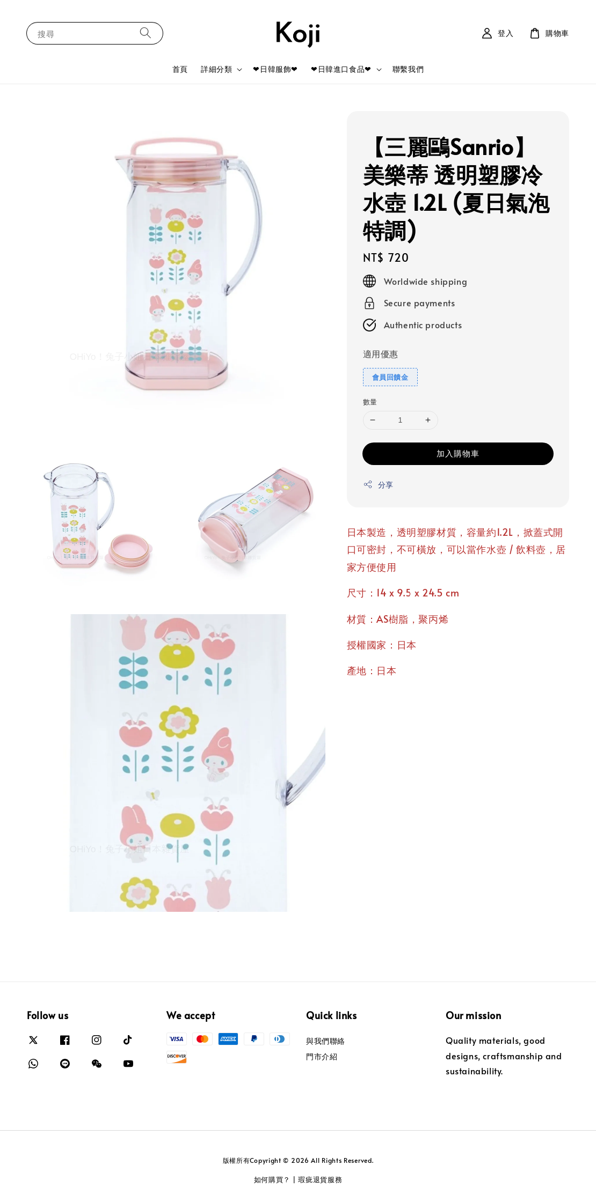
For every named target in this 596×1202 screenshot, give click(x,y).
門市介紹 (321, 1056)
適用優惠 (380, 353)
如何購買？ (272, 1179)
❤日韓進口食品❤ (341, 69)
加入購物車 (458, 453)
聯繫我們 (408, 69)
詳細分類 (216, 69)
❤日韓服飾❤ (275, 69)
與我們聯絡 (325, 1041)
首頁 (180, 69)
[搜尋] (145, 33)
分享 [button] (378, 485)
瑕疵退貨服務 (320, 1179)
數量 (370, 402)
